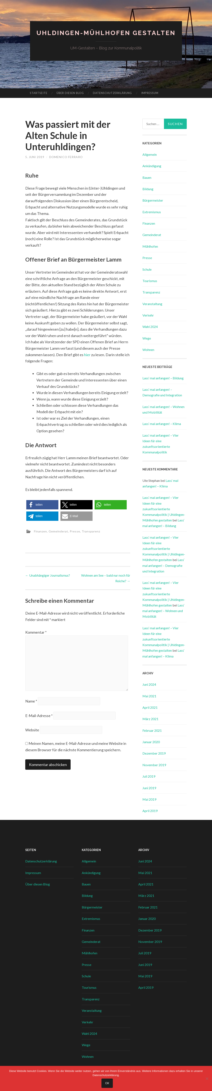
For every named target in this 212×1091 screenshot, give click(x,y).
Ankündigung (151, 166)
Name (31, 701)
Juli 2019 (148, 776)
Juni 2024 (149, 684)
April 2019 (150, 811)
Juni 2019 (149, 788)
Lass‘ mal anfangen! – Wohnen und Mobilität (163, 610)
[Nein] (207, 1078)
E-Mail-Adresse (39, 715)
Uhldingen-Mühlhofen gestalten (106, 33)
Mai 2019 (149, 799)
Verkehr (148, 315)
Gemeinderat (58, 531)
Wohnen (148, 350)
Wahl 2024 (150, 327)
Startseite (38, 93)
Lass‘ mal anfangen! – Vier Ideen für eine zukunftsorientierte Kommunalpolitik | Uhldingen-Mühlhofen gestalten (163, 509)
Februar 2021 (152, 730)
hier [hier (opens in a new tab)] (87, 354)
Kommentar (36, 632)
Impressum (149, 93)
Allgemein (149, 154)
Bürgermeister (152, 200)
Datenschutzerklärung (112, 93)
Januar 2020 (151, 742)
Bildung (147, 189)
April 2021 (150, 707)
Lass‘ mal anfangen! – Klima (161, 424)
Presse (75, 531)
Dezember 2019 (154, 753)
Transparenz (91, 531)
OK (107, 1083)
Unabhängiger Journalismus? (47, 575)
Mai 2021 (149, 696)
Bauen (146, 177)
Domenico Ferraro (66, 157)
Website (32, 730)
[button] (42, 504)
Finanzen (40, 531)
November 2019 (154, 765)
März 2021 (150, 719)
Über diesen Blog (70, 93)
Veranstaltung (152, 304)
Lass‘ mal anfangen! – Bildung (163, 378)
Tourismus (149, 281)
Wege (146, 338)
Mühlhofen (150, 246)
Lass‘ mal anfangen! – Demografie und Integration (163, 565)
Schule (147, 269)
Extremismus (151, 212)
